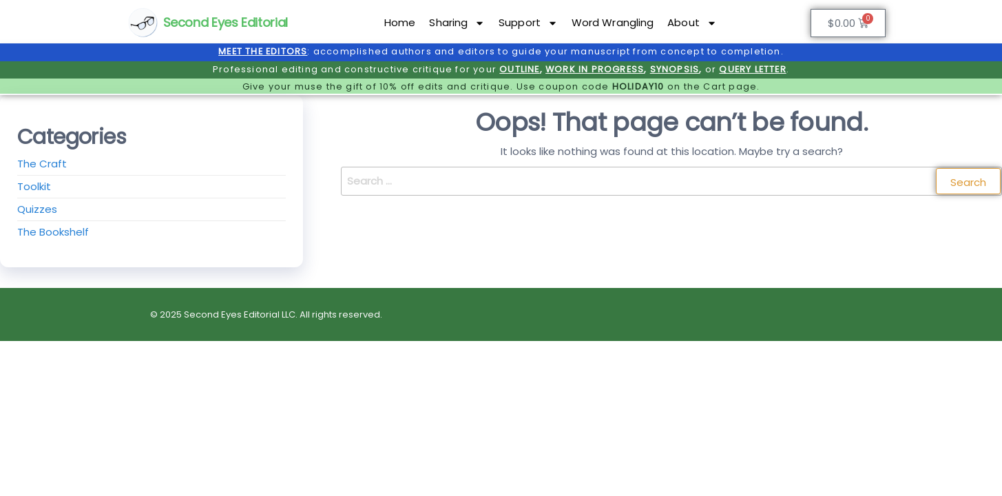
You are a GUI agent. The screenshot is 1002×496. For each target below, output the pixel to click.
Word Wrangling (613, 22)
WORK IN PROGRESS (594, 69)
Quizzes (37, 209)
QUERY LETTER (752, 69)
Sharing (457, 23)
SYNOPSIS (675, 69)
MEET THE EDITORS (262, 51)
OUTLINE (519, 69)
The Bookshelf (53, 232)
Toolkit (34, 186)
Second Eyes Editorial (225, 22)
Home (399, 22)
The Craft (42, 163)
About (692, 23)
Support (528, 23)
